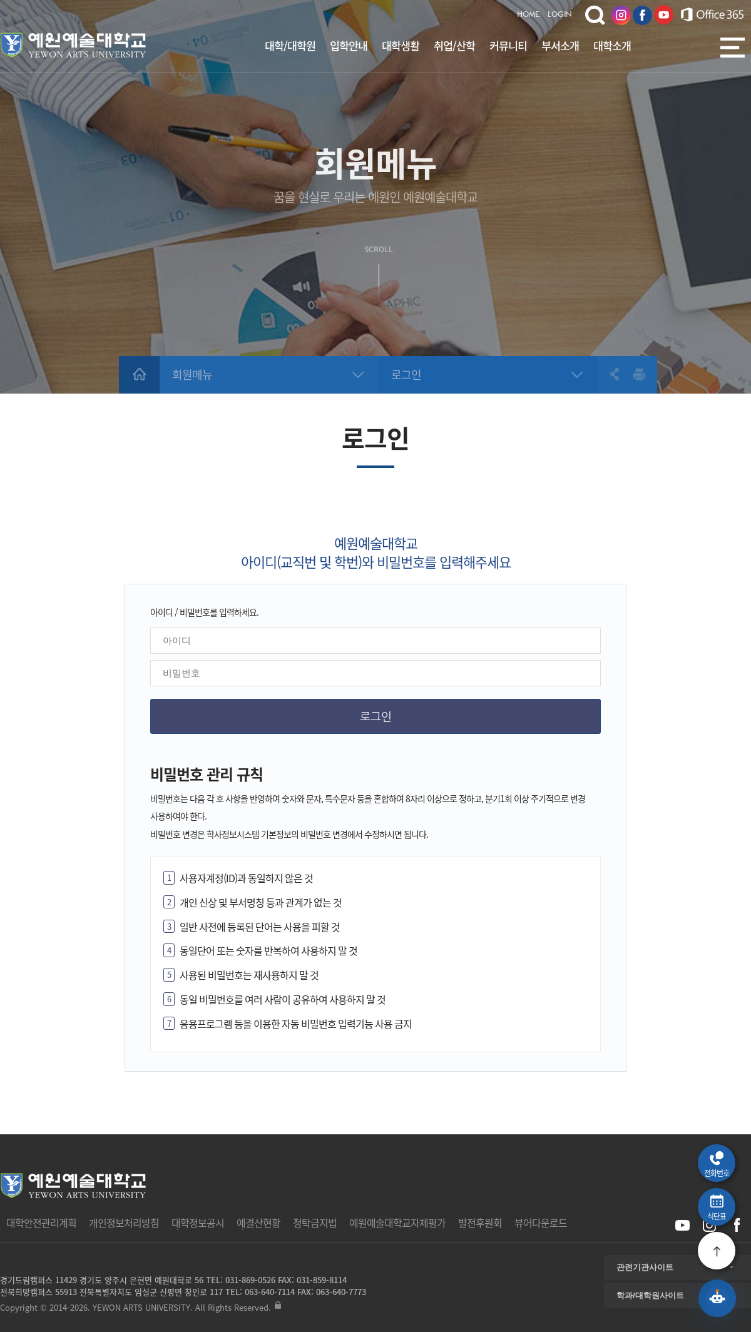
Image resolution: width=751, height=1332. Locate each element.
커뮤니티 (508, 46)
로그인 (406, 374)
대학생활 (400, 46)
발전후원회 (480, 1222)
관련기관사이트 (644, 1267)
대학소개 (612, 46)
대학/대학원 (290, 46)
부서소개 (560, 46)
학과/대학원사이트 (650, 1295)
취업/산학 (454, 46)
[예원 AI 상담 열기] (717, 1298)
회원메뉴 (192, 374)
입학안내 (348, 46)
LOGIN (560, 15)
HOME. (529, 15)
